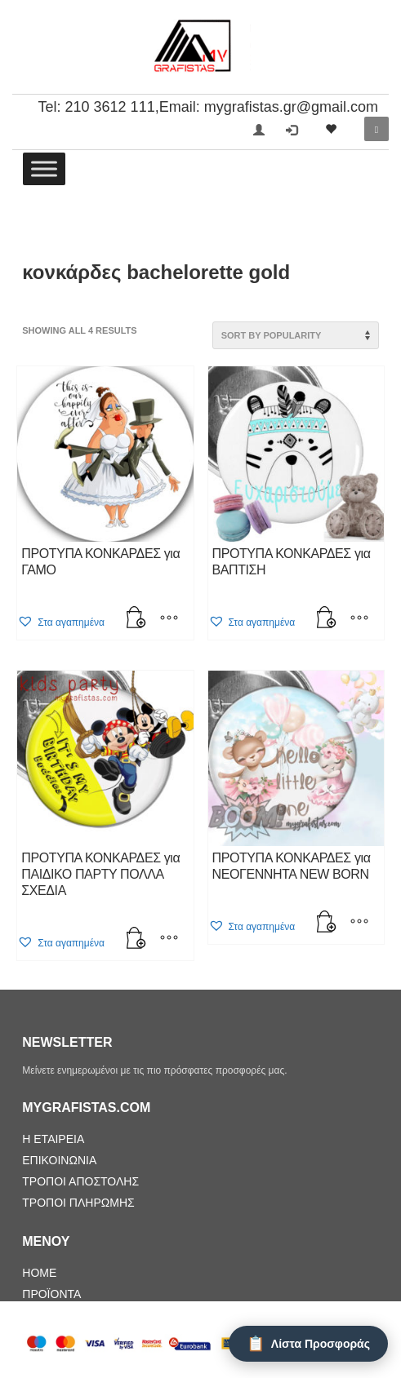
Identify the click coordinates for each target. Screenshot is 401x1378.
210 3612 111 (110, 107)
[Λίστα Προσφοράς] (308, 1344)
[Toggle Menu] (44, 168)
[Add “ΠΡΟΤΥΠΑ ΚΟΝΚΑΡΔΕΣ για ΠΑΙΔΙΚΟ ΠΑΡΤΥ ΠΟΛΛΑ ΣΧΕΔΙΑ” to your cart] (136, 939)
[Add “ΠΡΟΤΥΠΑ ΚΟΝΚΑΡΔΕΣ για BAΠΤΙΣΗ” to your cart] (326, 619)
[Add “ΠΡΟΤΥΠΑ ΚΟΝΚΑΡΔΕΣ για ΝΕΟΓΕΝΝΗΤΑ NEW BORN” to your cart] (326, 923)
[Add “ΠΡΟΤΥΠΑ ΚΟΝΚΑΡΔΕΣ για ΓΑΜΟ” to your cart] (136, 619)
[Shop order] (295, 335)
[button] (61, 622)
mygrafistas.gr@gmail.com (291, 107)
